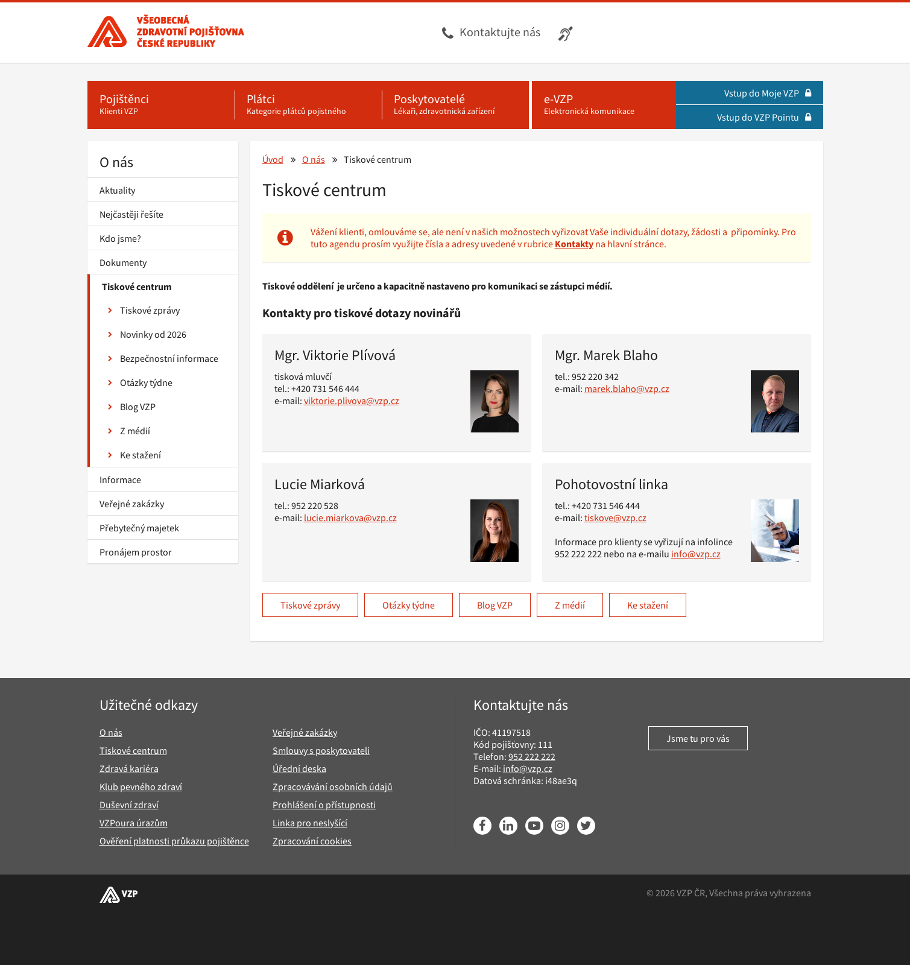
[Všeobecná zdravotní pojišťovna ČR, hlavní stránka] (165, 32)
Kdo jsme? (120, 238)
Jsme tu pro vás (698, 738)
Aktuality (117, 190)
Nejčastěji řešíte (131, 214)
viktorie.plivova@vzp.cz (351, 400)
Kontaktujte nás (500, 31)
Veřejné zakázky (132, 504)
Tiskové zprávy (144, 310)
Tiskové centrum (137, 286)
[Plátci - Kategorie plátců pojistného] (308, 105)
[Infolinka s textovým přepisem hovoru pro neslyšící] (567, 32)
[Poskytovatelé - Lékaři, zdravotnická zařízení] (455, 105)
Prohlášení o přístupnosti (324, 805)
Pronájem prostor (136, 552)
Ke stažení (134, 455)
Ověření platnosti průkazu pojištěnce (174, 841)
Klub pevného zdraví (141, 786)
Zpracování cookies (312, 841)
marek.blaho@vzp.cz (626, 388)
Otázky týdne (140, 382)
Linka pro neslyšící (310, 823)
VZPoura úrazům (134, 823)
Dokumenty (123, 262)
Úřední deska (299, 768)
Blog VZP (132, 406)
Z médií (129, 431)
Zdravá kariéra (129, 768)
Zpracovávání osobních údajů (333, 786)
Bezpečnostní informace (163, 358)
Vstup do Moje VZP (767, 93)
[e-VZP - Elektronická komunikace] (604, 105)
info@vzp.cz (696, 554)
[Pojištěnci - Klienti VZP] (161, 105)
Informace (120, 479)
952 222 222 (531, 756)
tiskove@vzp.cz (615, 517)
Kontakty (574, 244)
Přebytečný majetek (139, 528)
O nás (116, 162)
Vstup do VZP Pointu (764, 117)
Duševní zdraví (129, 805)
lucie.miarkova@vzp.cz (350, 517)
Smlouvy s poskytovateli (321, 750)
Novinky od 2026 (147, 334)
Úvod (272, 159)
